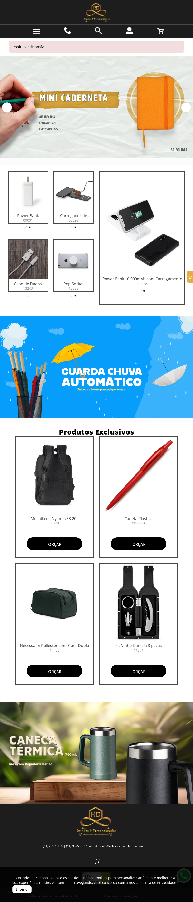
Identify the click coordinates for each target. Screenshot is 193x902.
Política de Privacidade (157, 882)
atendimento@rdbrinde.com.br (110, 846)
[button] (7, 107)
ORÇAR (54, 544)
